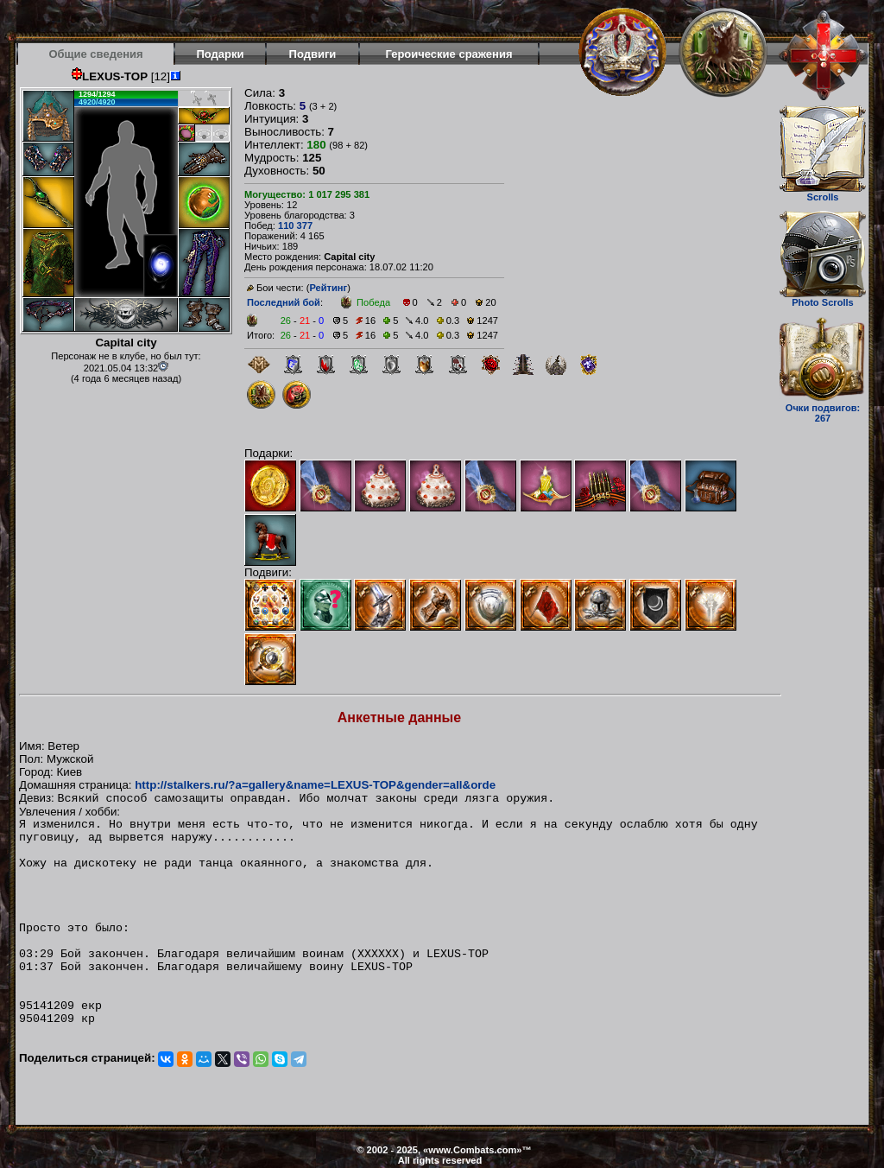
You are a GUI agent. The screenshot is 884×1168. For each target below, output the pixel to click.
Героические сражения (448, 54)
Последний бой (283, 302)
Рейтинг (328, 287)
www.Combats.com (472, 1150)
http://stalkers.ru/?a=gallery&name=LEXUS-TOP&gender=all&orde (315, 784)
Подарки (219, 54)
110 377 (295, 225)
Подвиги (313, 54)
